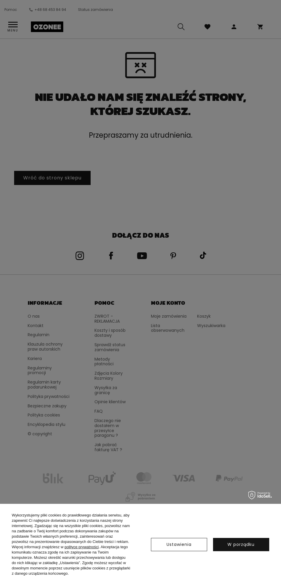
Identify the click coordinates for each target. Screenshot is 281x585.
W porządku (241, 544)
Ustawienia (179, 544)
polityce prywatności (81, 547)
